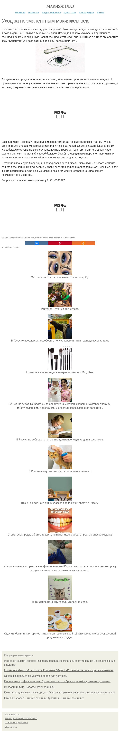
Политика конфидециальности (16, 722)
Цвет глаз (70, 12)
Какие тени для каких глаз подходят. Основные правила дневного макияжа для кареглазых (59, 692)
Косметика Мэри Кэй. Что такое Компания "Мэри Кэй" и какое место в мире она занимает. (58, 670)
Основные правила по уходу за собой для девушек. (35, 675)
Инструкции (86, 12)
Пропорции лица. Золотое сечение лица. (29, 687)
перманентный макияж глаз (22, 238)
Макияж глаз (60, 6)
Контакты (8, 719)
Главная (20, 12)
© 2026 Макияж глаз (12, 714)
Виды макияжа (51, 12)
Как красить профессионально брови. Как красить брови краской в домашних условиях (57, 681)
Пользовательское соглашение (25, 719)
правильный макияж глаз (64, 238)
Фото (100, 12)
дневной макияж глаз (44, 238)
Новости (33, 12)
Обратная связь (11, 727)
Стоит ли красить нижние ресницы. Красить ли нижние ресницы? (43, 698)
